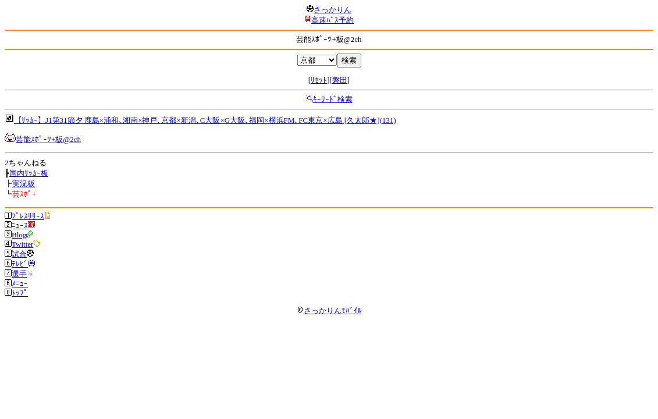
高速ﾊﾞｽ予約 (332, 20)
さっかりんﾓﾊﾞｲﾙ (329, 310)
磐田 (339, 80)
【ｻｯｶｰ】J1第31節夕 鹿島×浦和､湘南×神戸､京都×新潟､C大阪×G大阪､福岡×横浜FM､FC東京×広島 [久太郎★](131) (205, 120)
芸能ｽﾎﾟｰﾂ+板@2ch (48, 139)
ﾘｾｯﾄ (319, 80)
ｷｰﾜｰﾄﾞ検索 (333, 99)
